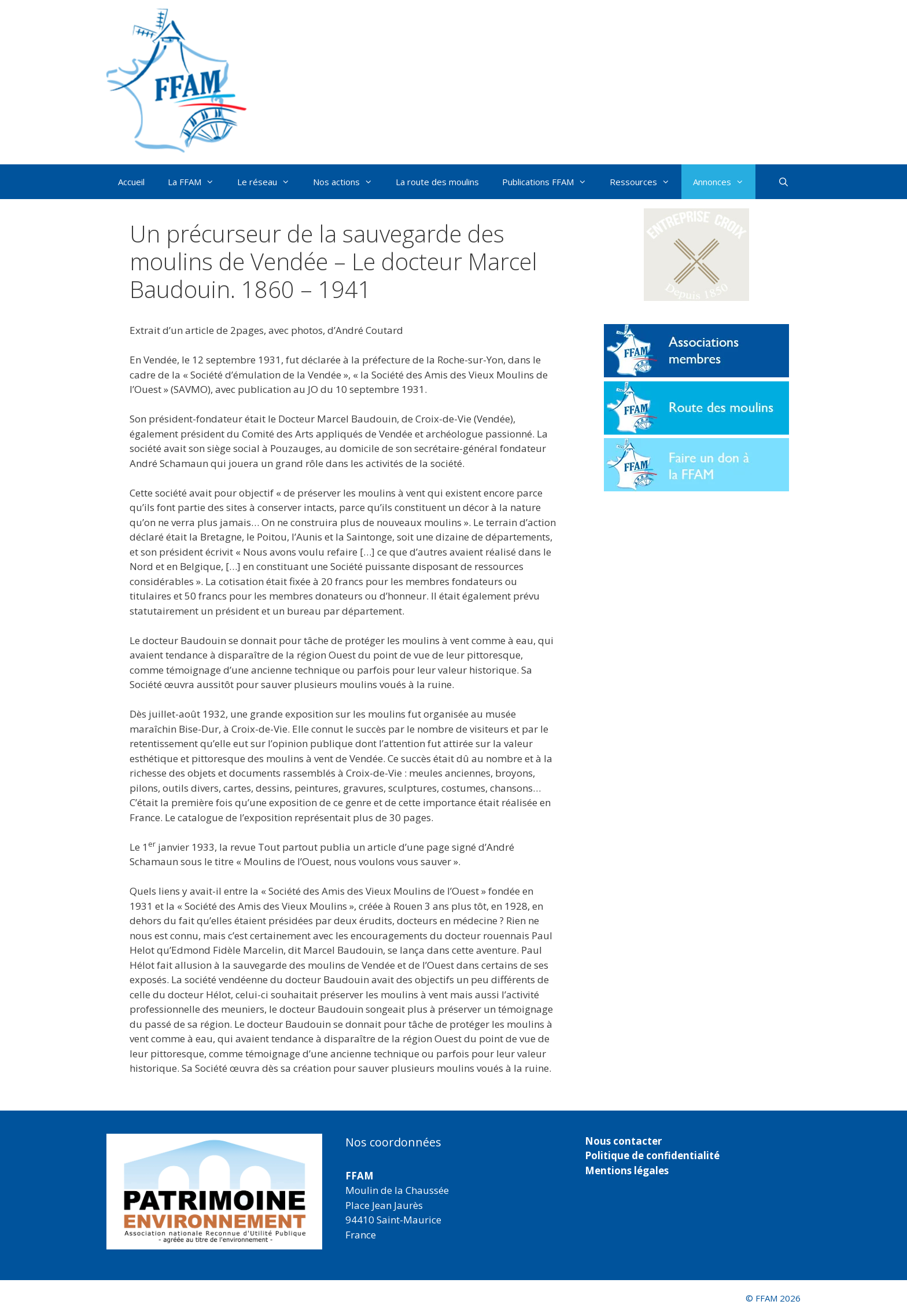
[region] (214, 1191)
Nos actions (348, 181)
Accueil (131, 182)
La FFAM (197, 181)
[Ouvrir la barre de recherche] (783, 181)
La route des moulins (437, 182)
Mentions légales (627, 1170)
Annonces (724, 181)
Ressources (645, 181)
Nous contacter (623, 1141)
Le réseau (269, 181)
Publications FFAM (550, 181)
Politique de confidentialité (652, 1155)
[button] (696, 254)
